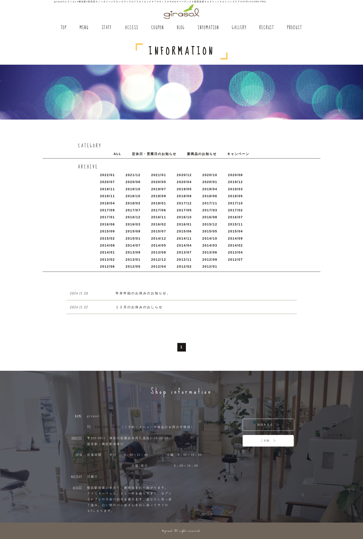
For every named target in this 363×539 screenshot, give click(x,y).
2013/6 (209, 252)
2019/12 (235, 182)
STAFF (107, 28)
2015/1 (133, 238)
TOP (64, 28)
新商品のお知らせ (202, 154)
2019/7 (158, 189)
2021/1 (158, 175)
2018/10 (133, 196)
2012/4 (158, 266)
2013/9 (133, 252)
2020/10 (209, 175)
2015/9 (107, 231)
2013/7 (184, 252)
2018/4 (107, 203)
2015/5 (209, 231)
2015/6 (184, 231)
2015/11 (235, 224)
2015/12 (209, 224)
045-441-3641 (107, 427)
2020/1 (209, 182)
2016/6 (107, 224)
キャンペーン (238, 154)
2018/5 (235, 196)
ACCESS (131, 28)
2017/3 (209, 210)
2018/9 (158, 196)
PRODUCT (294, 28)
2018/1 (158, 203)
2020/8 (235, 175)
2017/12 (184, 203)
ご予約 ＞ (268, 440)
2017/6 (158, 210)
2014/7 (133, 245)
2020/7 (107, 182)
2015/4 (235, 231)
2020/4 (184, 182)
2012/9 (209, 259)
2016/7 (235, 217)
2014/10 (209, 238)
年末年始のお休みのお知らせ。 (143, 293)
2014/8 (107, 245)
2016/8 (209, 217)
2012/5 (133, 266)
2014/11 (184, 238)
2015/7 (158, 231)
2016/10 (184, 217)
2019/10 (133, 189)
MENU (84, 28)
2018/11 (107, 196)
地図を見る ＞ (268, 424)
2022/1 (107, 175)
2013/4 (235, 252)
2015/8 (133, 231)
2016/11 (158, 217)
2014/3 (209, 245)
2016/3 (133, 224)
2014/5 (158, 245)
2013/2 (107, 259)
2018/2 (133, 203)
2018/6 (209, 196)
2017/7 (133, 210)
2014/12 (158, 238)
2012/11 (184, 259)
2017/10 (235, 203)
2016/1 (184, 224)
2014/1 (107, 252)
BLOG (181, 28)
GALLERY (239, 28)
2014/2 (235, 245)
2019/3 (235, 189)
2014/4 (184, 245)
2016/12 (133, 217)
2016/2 (158, 224)
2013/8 (158, 252)
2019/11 (107, 189)
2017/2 (235, 210)
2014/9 (235, 238)
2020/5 (158, 182)
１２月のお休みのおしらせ (139, 307)
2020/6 (133, 182)
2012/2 (184, 266)
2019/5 (184, 189)
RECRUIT (266, 28)
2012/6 (107, 266)
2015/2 (107, 238)
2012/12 (158, 259)
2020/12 (184, 175)
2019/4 (209, 189)
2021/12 (133, 175)
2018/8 (184, 196)
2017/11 (209, 203)
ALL (117, 154)
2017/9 (107, 210)
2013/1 (133, 259)
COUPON (157, 28)
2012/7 (235, 259)
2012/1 (209, 266)
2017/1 (107, 217)
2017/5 (184, 210)
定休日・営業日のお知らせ (154, 154)
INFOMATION (208, 28)
